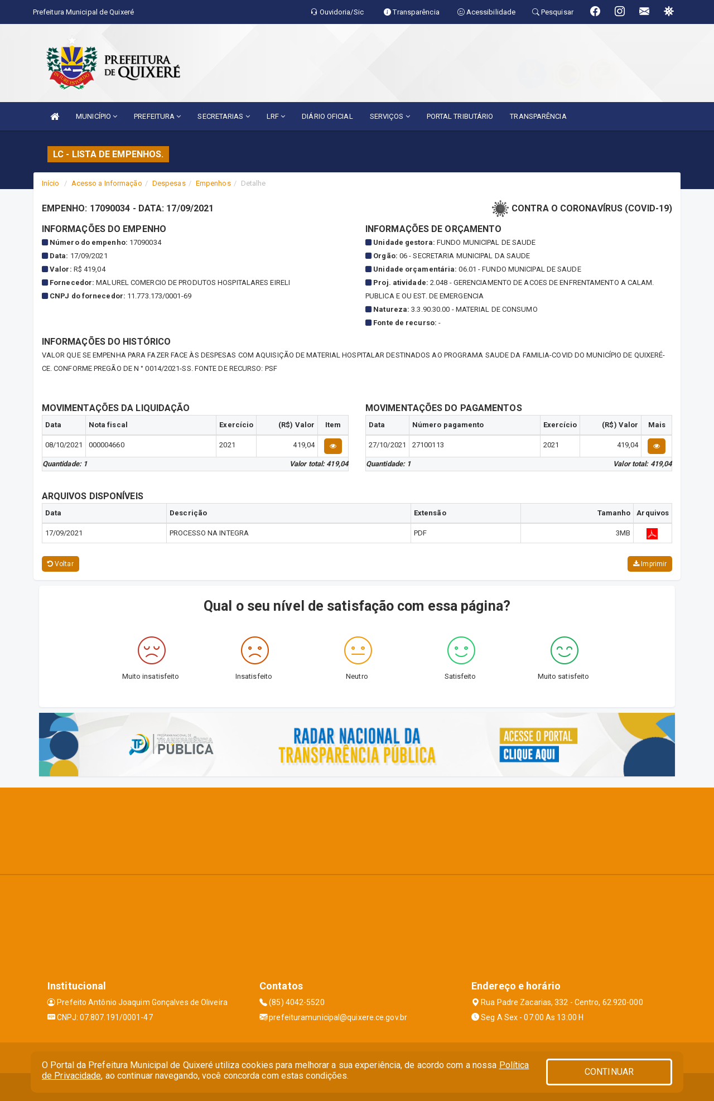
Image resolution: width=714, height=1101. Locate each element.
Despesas (169, 183)
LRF (276, 116)
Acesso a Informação (106, 183)
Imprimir (650, 564)
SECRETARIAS (223, 116)
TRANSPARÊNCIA (538, 116)
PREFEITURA (157, 116)
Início (51, 183)
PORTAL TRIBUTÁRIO (460, 116)
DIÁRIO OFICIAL (327, 116)
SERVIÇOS (390, 116)
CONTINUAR (609, 1071)
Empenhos (213, 183)
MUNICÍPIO (96, 116)
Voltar (60, 564)
